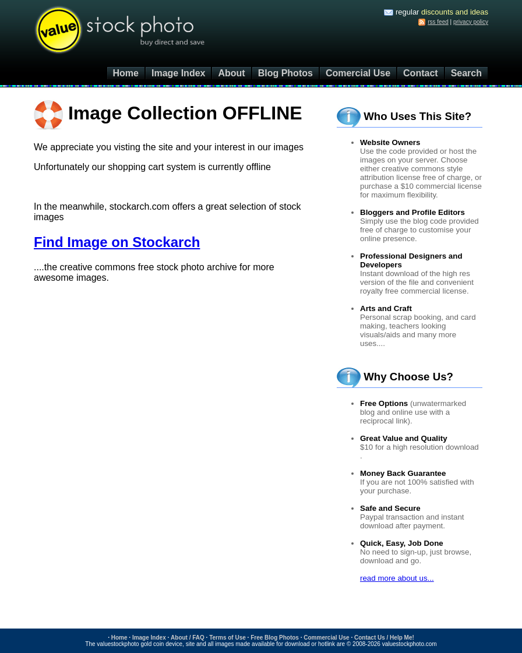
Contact (420, 73)
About (231, 73)
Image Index (178, 73)
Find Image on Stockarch (117, 242)
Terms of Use (227, 637)
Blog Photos (285, 73)
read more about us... (397, 578)
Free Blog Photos (275, 637)
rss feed (438, 22)
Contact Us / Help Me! (384, 637)
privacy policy (470, 22)
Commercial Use (326, 637)
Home (126, 73)
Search (466, 73)
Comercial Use (358, 73)
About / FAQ (187, 637)
